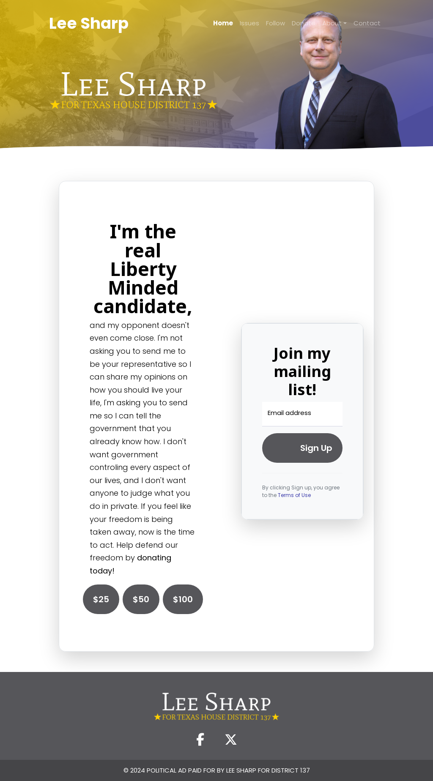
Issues (249, 23)
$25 (101, 599)
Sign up (316, 448)
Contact (367, 23)
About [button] (332, 23)
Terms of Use (294, 495)
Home (223, 23)
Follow (275, 23)
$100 (183, 599)
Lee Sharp (89, 23)
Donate (303, 23)
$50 (141, 599)
